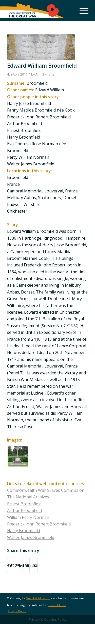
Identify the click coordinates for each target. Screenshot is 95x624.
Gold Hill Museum (38, 598)
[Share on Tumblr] (24, 565)
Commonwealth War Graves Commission (45, 490)
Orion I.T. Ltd (57, 605)
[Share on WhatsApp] (14, 565)
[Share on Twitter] (11, 565)
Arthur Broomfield (24, 510)
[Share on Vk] (27, 565)
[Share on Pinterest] (17, 565)
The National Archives (28, 497)
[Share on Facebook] (8, 565)
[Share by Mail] (35, 565)
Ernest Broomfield (24, 504)
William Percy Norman (28, 517)
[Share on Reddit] (32, 565)
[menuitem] (15, 611)
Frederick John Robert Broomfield (39, 524)
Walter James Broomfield (30, 537)
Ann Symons (44, 74)
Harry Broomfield (23, 530)
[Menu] (81, 10)
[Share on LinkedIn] (21, 565)
